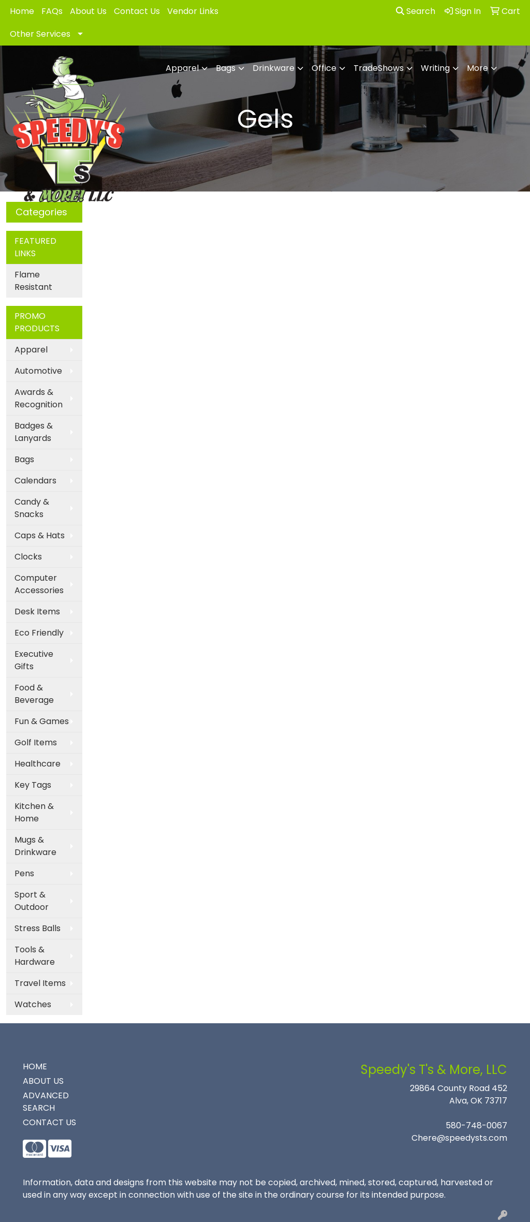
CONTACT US (49, 1122)
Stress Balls (37, 928)
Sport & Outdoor (31, 901)
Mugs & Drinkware (35, 846)
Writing (435, 68)
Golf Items (35, 742)
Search (415, 11)
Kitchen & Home (34, 812)
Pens (24, 873)
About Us (88, 11)
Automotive (38, 371)
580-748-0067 (476, 1125)
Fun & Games (41, 721)
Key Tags (32, 785)
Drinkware (274, 68)
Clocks (28, 557)
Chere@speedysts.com (459, 1138)
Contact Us (137, 11)
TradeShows (379, 68)
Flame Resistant (33, 281)
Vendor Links (192, 11)
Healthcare (37, 764)
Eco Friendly (39, 633)
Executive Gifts (33, 660)
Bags (225, 68)
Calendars (35, 481)
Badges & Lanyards (33, 432)
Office (324, 68)
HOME (35, 1066)
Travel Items (40, 983)
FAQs (52, 11)
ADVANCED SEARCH (46, 1102)
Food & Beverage (34, 694)
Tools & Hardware (34, 956)
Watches (32, 1004)
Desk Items (37, 611)
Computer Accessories (39, 584)
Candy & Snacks (31, 508)
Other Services (40, 34)
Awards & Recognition (38, 398)
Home (22, 11)
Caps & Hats (39, 535)
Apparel (182, 68)
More (477, 68)
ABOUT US (43, 1081)
